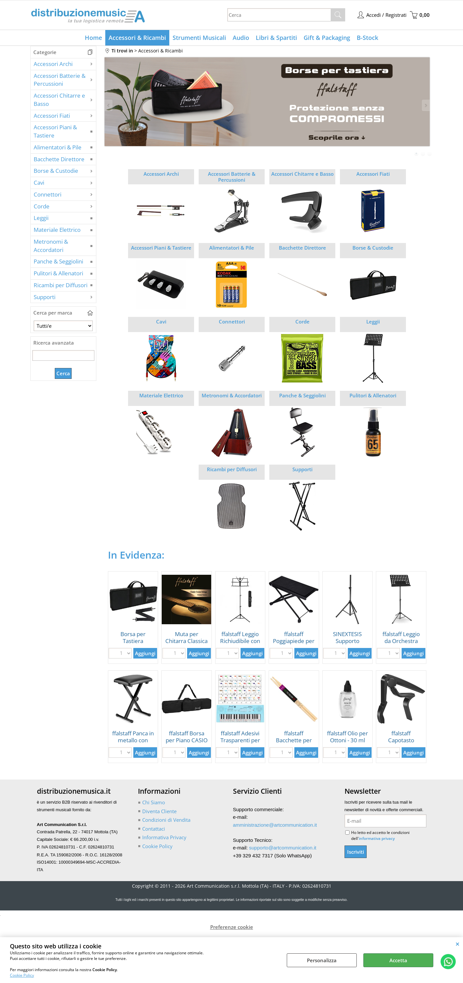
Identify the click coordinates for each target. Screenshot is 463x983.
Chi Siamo (153, 802)
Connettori (47, 194)
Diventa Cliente (159, 811)
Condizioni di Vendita (166, 819)
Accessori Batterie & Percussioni (59, 80)
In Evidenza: (136, 555)
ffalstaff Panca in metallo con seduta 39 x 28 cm (133, 743)
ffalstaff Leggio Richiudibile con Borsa (240, 640)
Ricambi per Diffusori (60, 285)
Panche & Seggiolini (58, 261)
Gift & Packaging (327, 38)
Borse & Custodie (56, 170)
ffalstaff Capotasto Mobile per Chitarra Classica (401, 743)
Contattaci (153, 828)
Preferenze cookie (231, 927)
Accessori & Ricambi (137, 38)
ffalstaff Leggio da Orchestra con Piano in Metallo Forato (401, 644)
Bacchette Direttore (59, 159)
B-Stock (367, 38)
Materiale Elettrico (57, 229)
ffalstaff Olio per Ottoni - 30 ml (347, 736)
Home (93, 38)
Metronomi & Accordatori (51, 246)
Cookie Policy (22, 975)
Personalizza (322, 960)
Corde (42, 206)
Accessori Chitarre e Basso (59, 100)
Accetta (398, 960)
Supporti (44, 297)
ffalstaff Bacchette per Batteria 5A (294, 740)
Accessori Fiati (52, 115)
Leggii (41, 218)
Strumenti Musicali (199, 38)
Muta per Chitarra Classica (186, 637)
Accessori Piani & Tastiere (55, 131)
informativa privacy (377, 838)
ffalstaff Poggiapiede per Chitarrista (293, 640)
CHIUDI (457, 943)
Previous (109, 105)
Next (425, 105)
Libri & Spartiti (276, 38)
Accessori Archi (53, 64)
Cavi (39, 182)
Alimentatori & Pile (58, 147)
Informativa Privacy (164, 837)
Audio (241, 38)
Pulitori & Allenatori (58, 273)
